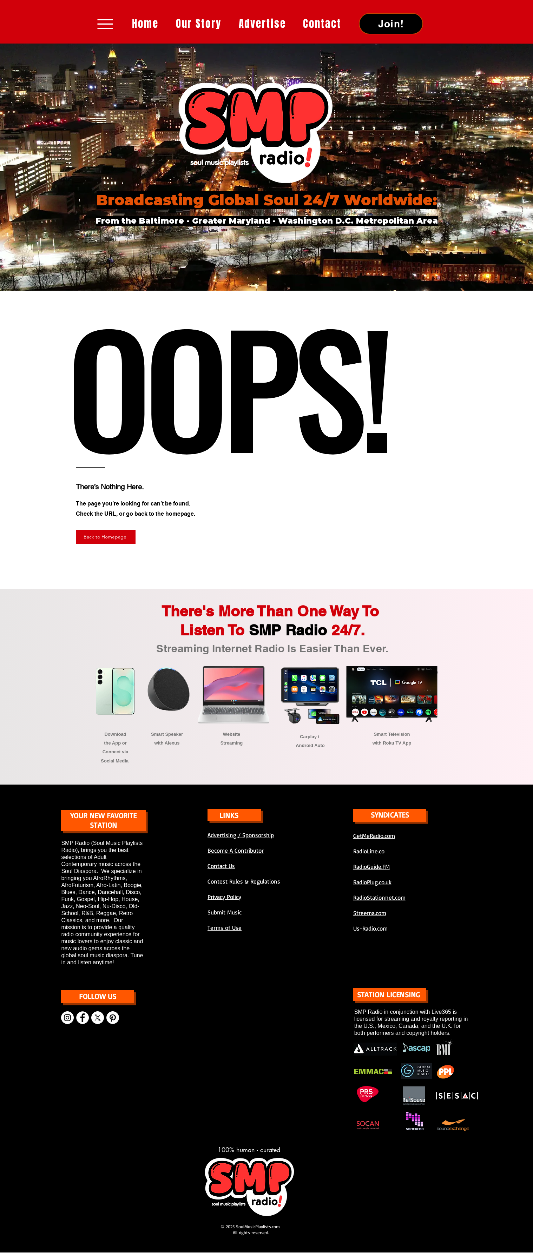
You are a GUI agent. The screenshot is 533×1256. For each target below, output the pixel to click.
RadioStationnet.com (379, 897)
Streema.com (369, 913)
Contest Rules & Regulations (244, 881)
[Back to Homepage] (106, 537)
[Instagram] (67, 1017)
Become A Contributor (236, 850)
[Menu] (105, 24)
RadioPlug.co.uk (372, 882)
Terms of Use (225, 927)
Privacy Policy (224, 896)
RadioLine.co (368, 851)
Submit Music (225, 912)
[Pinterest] (112, 1017)
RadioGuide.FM (371, 866)
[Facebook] (82, 1017)
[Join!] (391, 23)
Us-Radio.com (370, 928)
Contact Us (221, 866)
